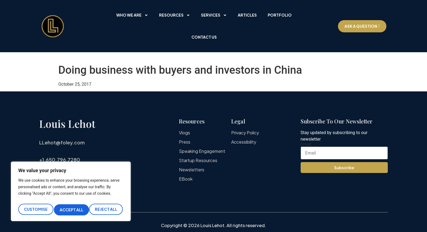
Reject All (71, 209)
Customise (35, 209)
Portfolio (280, 15)
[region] (71, 193)
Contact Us (204, 37)
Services (214, 15)
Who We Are (132, 15)
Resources (174, 15)
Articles (247, 15)
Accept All (106, 209)
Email (306, 144)
